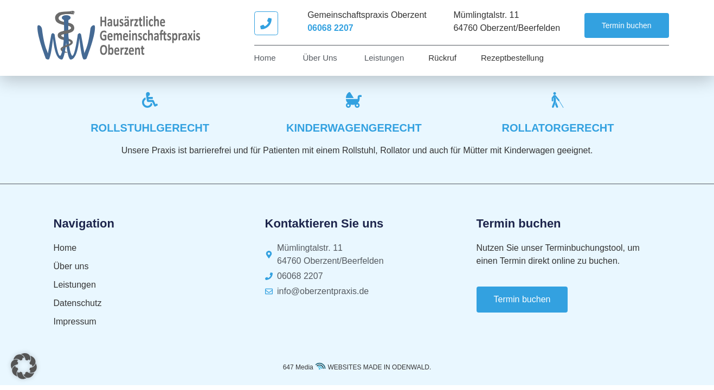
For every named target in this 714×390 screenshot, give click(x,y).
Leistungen (384, 57)
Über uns (320, 57)
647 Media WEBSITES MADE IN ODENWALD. (357, 367)
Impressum (75, 321)
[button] (24, 366)
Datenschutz (78, 303)
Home (265, 57)
